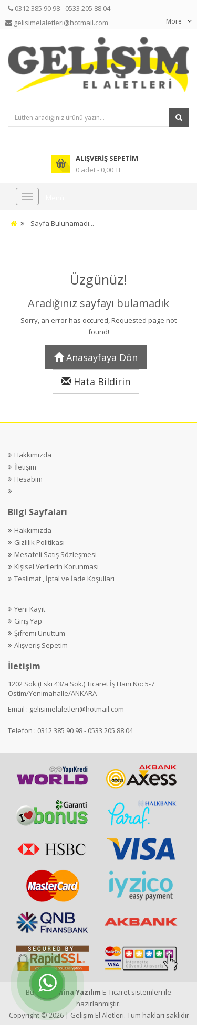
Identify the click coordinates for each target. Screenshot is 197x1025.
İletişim (25, 467)
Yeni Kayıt (29, 609)
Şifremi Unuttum (39, 633)
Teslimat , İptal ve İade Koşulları (64, 578)
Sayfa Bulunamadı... (62, 223)
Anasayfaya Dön (96, 357)
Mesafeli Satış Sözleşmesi (55, 554)
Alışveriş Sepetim (41, 645)
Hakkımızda (32, 455)
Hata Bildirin (95, 381)
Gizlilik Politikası (39, 542)
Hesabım (28, 479)
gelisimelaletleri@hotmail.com (76, 709)
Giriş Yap (28, 621)
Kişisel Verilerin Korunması (56, 566)
